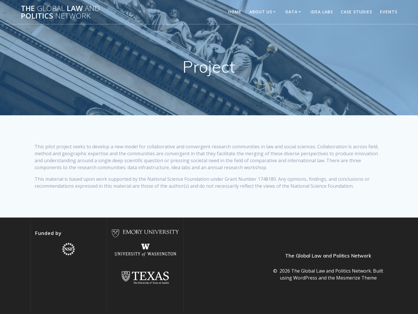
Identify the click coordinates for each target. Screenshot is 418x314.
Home (235, 11)
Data (291, 11)
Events (388, 11)
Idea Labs (322, 11)
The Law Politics (60, 12)
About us (260, 11)
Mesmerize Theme (356, 278)
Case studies (356, 11)
